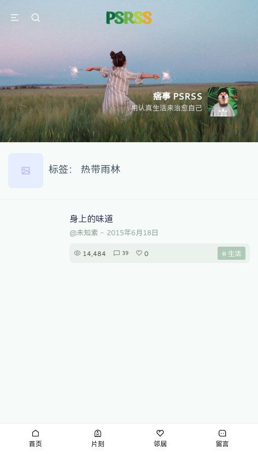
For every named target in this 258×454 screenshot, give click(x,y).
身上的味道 (91, 218)
